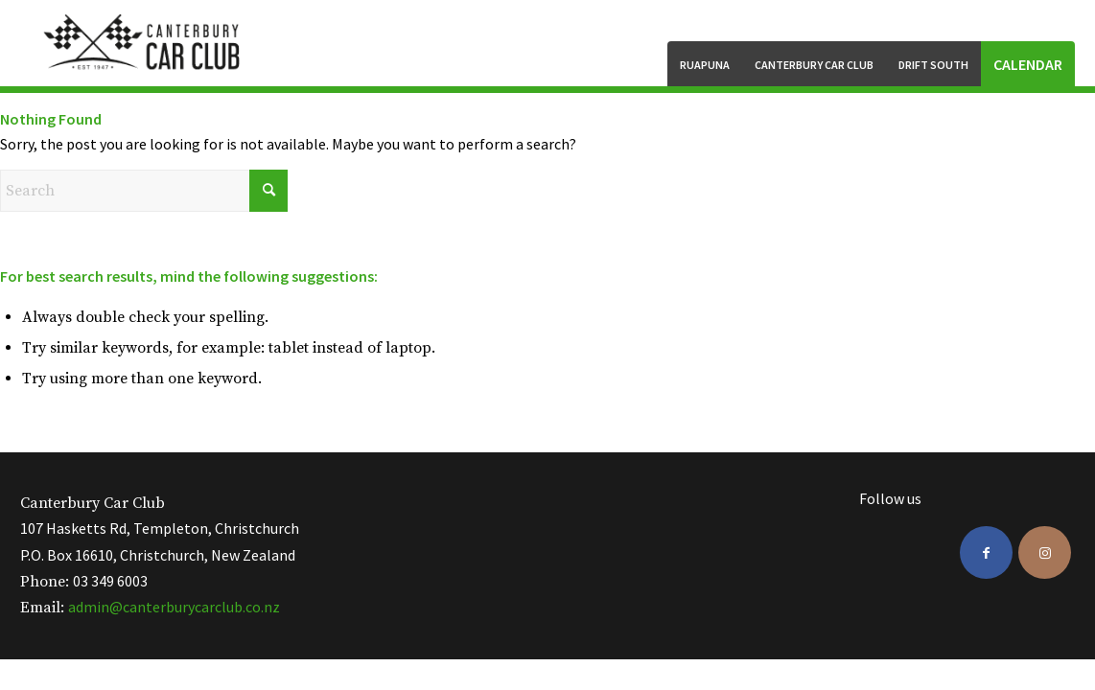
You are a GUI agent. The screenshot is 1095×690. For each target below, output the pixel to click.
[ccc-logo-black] (144, 43)
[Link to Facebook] (986, 552)
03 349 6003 (110, 580)
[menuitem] (704, 63)
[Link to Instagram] (1044, 552)
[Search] (144, 191)
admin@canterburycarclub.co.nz (174, 606)
